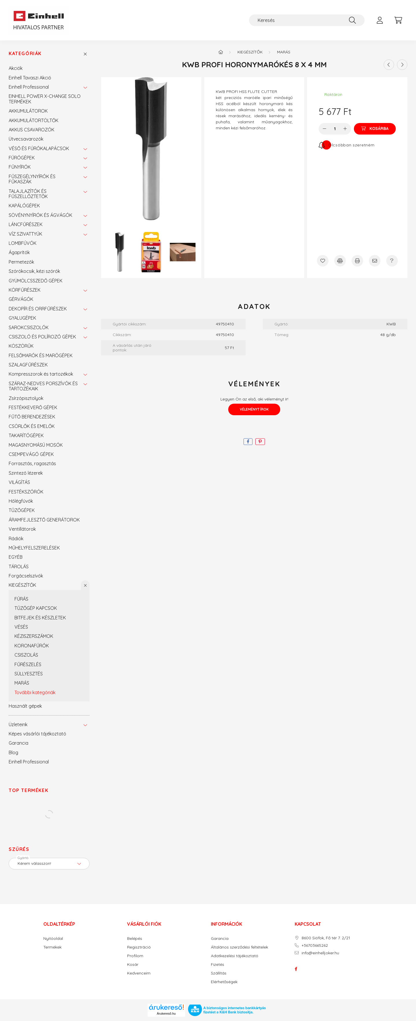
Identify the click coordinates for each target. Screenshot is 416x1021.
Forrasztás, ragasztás (32, 463)
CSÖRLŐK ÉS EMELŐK (32, 426)
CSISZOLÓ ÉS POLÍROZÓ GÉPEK (42, 337)
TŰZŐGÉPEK (22, 510)
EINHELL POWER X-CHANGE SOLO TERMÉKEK (45, 98)
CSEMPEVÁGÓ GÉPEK (31, 454)
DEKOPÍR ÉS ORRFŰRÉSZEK (38, 309)
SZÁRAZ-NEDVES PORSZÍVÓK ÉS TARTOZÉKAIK (43, 386)
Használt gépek (25, 706)
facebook (296, 969)
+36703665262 (315, 945)
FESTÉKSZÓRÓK (26, 492)
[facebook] (248, 441)
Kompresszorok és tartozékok (41, 374)
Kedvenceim (139, 973)
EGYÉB (16, 557)
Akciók (16, 68)
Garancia (18, 743)
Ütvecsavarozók (26, 139)
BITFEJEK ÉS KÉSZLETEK (40, 618)
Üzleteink (18, 724)
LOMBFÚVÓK (22, 243)
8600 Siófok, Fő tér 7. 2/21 (326, 938)
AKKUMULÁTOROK (28, 111)
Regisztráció (139, 947)
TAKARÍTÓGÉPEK (26, 435)
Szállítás (218, 973)
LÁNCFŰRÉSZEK (25, 224)
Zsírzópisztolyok (26, 398)
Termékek (52, 947)
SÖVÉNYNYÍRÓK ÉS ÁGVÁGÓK (40, 215)
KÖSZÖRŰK (21, 346)
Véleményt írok (254, 409)
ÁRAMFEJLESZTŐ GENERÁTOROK (44, 520)
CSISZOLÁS (26, 655)
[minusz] (324, 128)
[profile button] (379, 20)
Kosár (132, 964)
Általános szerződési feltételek (239, 947)
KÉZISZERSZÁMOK (33, 636)
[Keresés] (307, 20)
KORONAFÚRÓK (31, 646)
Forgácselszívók (26, 576)
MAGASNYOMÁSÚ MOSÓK (36, 445)
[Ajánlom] (374, 261)
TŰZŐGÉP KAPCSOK (35, 608)
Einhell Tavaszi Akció (30, 78)
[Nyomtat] (357, 261)
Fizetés (217, 964)
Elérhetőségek (224, 981)
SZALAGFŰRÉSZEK (28, 365)
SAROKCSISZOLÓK (29, 327)
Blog (13, 752)
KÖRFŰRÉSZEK (24, 290)
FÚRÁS (21, 599)
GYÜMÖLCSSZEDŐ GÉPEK (35, 281)
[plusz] (345, 128)
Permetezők (21, 262)
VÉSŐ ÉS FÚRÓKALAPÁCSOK (39, 148)
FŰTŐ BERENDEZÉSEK (32, 417)
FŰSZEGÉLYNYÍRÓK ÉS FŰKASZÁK (32, 179)
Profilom (135, 955)
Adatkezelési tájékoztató (234, 955)
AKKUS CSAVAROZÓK (31, 130)
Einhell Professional (29, 87)
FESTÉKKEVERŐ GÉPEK (33, 407)
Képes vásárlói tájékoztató (37, 734)
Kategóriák (25, 53)
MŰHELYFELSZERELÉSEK (34, 548)
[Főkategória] (220, 52)
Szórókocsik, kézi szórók (34, 271)
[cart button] (398, 20)
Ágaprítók (19, 252)
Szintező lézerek (26, 473)
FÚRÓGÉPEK (22, 158)
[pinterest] (260, 441)
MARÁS (21, 683)
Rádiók (16, 538)
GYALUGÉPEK (22, 318)
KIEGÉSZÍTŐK (22, 585)
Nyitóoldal (53, 938)
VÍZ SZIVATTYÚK (25, 234)
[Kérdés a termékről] (392, 261)
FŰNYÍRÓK (20, 167)
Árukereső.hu (166, 1013)
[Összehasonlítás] (340, 261)
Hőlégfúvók (21, 501)
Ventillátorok (22, 529)
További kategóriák (34, 692)
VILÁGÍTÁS (19, 482)
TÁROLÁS (19, 566)
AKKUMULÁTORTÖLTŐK (33, 120)
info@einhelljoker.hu (320, 953)
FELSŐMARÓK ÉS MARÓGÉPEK (41, 355)
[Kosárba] (375, 129)
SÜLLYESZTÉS (28, 674)
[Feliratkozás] (346, 145)
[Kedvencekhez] (322, 261)
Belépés (134, 938)
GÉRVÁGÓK (21, 299)
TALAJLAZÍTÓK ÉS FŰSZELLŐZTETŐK (28, 193)
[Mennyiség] (334, 129)
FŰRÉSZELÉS (27, 664)
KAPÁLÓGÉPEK (24, 205)
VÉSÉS (21, 627)
